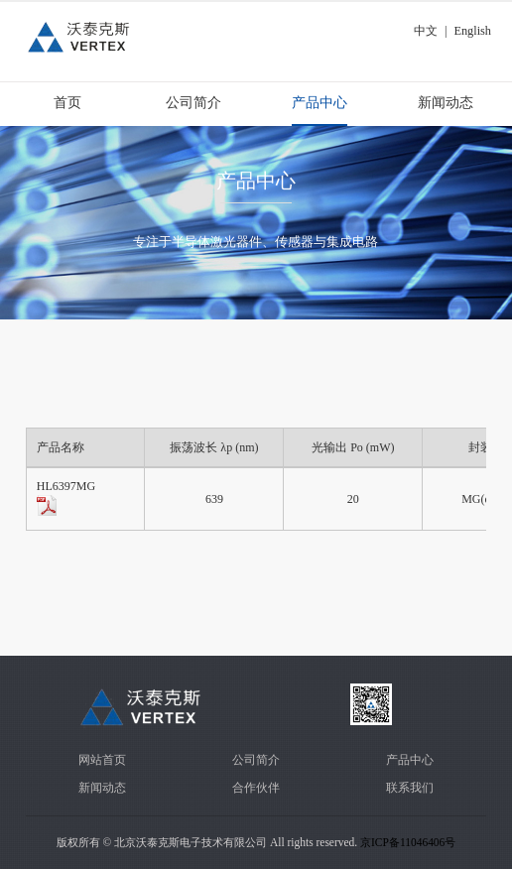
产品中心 (319, 102)
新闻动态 (445, 102)
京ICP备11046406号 (407, 842)
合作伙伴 (256, 788)
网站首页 (102, 760)
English (472, 31)
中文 (426, 31)
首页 (67, 102)
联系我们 (410, 788)
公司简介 (193, 102)
